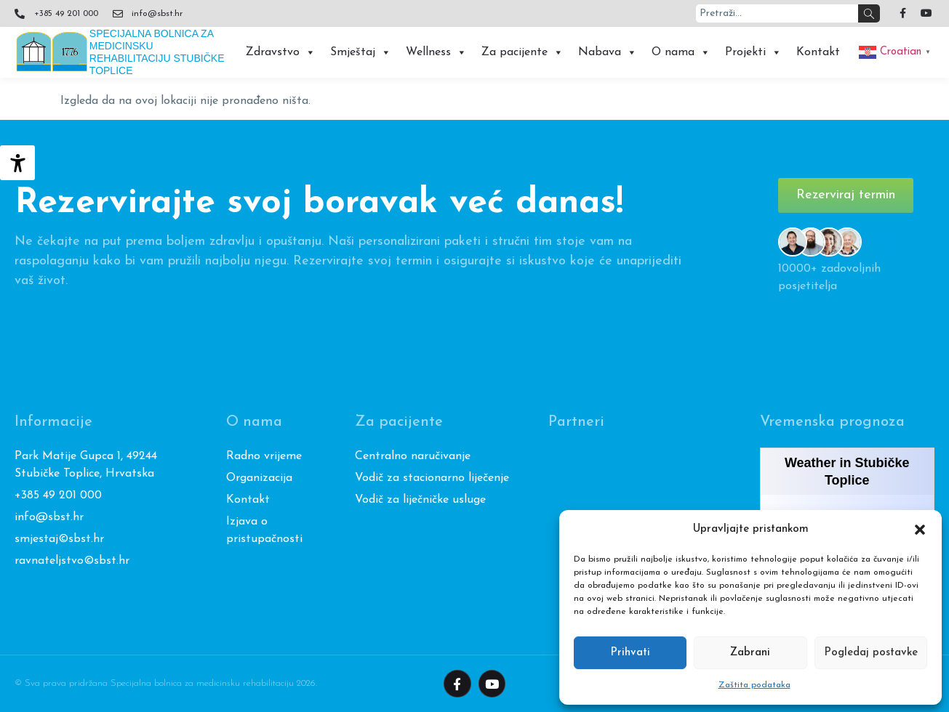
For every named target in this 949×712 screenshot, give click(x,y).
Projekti (753, 52)
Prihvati (630, 652)
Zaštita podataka (754, 685)
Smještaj (360, 52)
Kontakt (818, 52)
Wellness (436, 52)
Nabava (607, 52)
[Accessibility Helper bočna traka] (17, 162)
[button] (920, 529)
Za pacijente (522, 52)
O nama (681, 52)
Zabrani (750, 652)
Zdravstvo (281, 52)
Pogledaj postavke (871, 652)
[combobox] (777, 13)
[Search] (869, 13)
